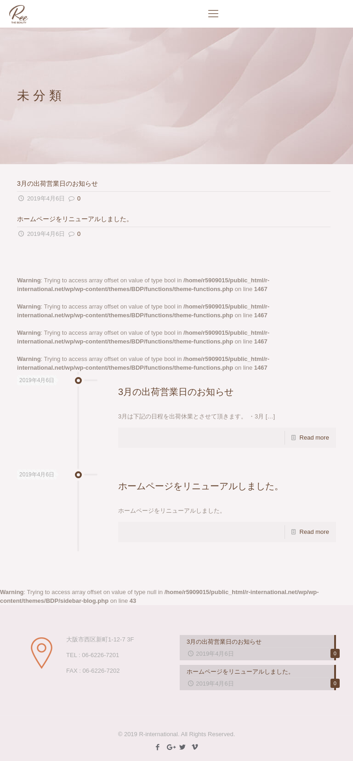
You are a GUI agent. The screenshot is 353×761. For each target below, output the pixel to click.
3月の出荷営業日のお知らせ (57, 183)
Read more (314, 437)
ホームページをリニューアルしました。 (75, 219)
